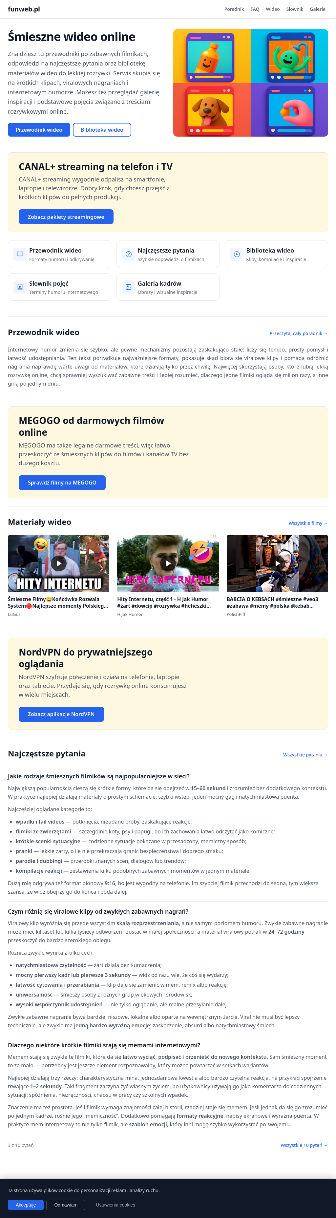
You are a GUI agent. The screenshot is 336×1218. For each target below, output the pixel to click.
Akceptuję (26, 1205)
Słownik (294, 9)
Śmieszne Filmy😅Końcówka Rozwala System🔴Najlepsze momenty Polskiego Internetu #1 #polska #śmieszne (57, 606)
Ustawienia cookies (115, 1205)
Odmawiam (65, 1205)
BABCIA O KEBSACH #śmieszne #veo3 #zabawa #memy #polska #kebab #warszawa (272, 606)
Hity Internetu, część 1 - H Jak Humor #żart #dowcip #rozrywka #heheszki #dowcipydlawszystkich (162, 606)
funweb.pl (24, 9)
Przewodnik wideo (39, 129)
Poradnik (234, 9)
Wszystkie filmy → (308, 523)
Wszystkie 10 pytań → (304, 1145)
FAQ (255, 9)
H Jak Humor (130, 614)
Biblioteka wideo (102, 129)
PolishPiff (236, 614)
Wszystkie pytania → (305, 755)
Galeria (318, 9)
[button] (58, 563)
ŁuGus (14, 614)
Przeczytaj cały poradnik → (299, 333)
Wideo (273, 9)
